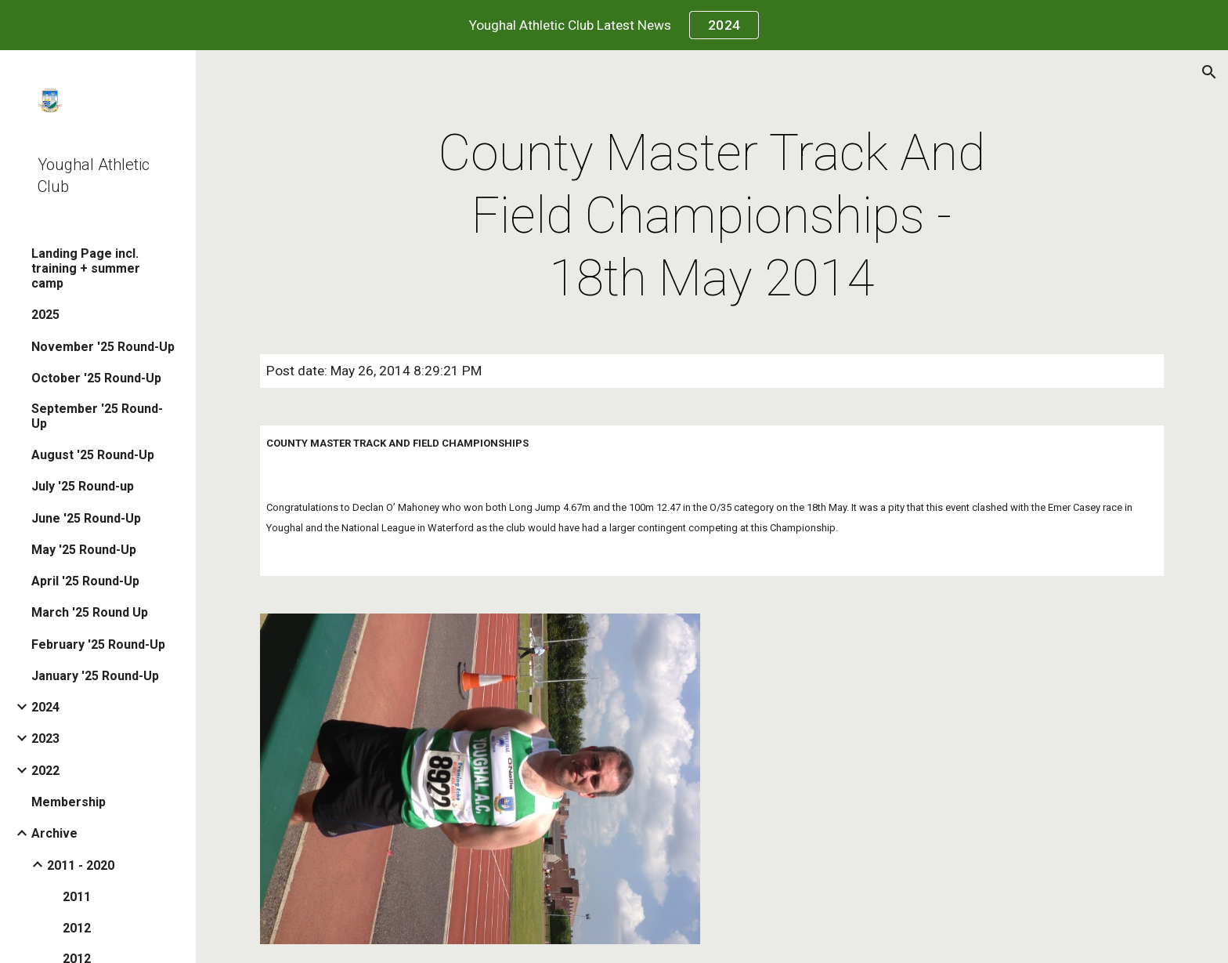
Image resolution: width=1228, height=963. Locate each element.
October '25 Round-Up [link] (96, 378)
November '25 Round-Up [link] (103, 346)
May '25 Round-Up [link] (83, 549)
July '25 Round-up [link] (82, 486)
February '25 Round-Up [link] (98, 644)
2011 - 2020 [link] (80, 865)
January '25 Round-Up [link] (95, 675)
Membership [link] (68, 802)
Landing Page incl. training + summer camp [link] (85, 268)
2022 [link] (45, 770)
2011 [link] (77, 896)
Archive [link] (54, 833)
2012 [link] (77, 928)
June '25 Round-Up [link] (86, 518)
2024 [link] (45, 707)
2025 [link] (45, 314)
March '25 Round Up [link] (89, 612)
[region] (614, 25)
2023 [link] (45, 738)
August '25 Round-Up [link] (92, 454)
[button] (1209, 72)
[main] (711, 216)
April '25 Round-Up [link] (85, 581)
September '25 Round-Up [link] (97, 416)
